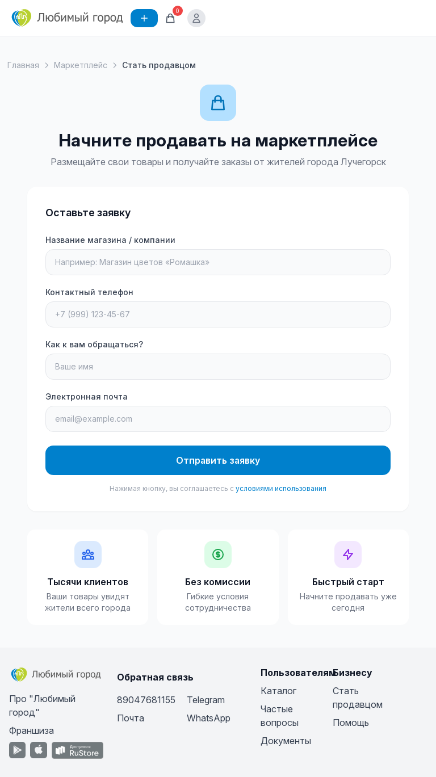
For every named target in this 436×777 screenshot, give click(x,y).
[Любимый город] (67, 18)
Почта (130, 718)
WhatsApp (208, 718)
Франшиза (31, 730)
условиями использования (281, 488)
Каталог (278, 690)
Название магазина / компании (110, 240)
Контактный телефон (89, 292)
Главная (23, 65)
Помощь (351, 722)
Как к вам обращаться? (94, 344)
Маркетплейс (80, 65)
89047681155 (146, 699)
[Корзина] (170, 18)
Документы (286, 740)
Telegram (206, 699)
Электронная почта (86, 396)
